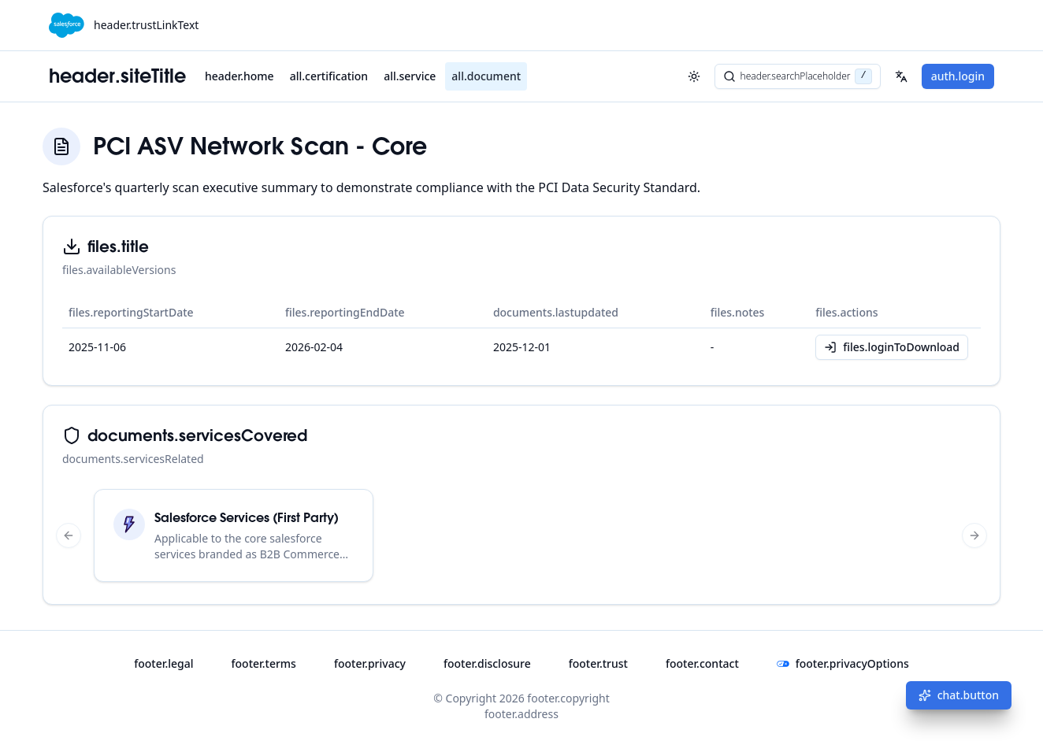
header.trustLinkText (146, 24)
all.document (486, 76)
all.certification (329, 76)
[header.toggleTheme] (694, 76)
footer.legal (163, 663)
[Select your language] (901, 76)
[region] (521, 535)
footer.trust (598, 663)
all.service (410, 76)
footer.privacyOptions (843, 663)
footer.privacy (370, 663)
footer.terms (264, 663)
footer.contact (702, 663)
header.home (239, 76)
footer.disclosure (487, 663)
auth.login (958, 76)
